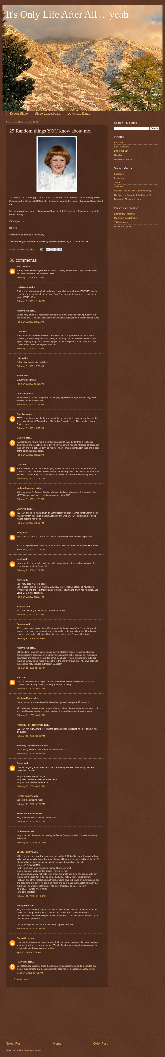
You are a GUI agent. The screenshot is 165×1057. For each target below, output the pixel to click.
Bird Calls (118, 142)
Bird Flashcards (121, 146)
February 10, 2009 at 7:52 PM (31, 668)
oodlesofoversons (26, 488)
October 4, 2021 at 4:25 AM (30, 973)
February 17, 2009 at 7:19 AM (31, 804)
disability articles (88, 969)
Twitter (117, 182)
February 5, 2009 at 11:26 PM (31, 301)
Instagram (119, 178)
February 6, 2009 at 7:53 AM (30, 366)
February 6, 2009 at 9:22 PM (30, 523)
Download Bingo (78, 113)
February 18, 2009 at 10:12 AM (31, 842)
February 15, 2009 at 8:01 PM (31, 786)
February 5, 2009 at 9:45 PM (30, 277)
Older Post (100, 1043)
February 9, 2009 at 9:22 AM (30, 614)
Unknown (21, 509)
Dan (19, 464)
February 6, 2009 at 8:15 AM (30, 428)
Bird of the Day (121, 151)
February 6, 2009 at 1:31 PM (30, 499)
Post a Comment (22, 979)
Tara (19, 677)
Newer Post (13, 1043)
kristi (19, 559)
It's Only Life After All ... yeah (67, 14)
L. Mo (19, 331)
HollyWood (22, 287)
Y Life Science (121, 222)
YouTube (118, 186)
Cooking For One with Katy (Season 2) (132, 195)
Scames (21, 624)
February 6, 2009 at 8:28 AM (30, 455)
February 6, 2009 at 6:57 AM (30, 322)
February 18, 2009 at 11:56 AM (31, 896)
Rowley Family (24, 796)
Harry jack (22, 962)
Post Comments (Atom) (30, 1050)
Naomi (20, 375)
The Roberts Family (27, 813)
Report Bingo (19, 113)
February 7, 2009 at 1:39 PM (30, 570)
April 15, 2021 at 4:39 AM (29, 952)
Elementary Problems (124, 214)
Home (57, 1043)
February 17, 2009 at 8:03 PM (31, 821)
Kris (19, 358)
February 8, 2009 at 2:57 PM (30, 597)
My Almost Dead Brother (126, 218)
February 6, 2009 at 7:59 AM (30, 404)
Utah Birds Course (123, 159)
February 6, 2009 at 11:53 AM (31, 478)
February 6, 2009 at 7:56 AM (30, 384)
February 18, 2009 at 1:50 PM (31, 928)
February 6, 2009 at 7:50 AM (30, 348)
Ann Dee (21, 266)
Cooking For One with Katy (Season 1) (132, 190)
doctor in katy (47, 948)
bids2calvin (22, 393)
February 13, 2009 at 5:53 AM (31, 736)
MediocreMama (24, 698)
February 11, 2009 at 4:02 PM (31, 715)
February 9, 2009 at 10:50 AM (31, 638)
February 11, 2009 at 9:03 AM (31, 688)
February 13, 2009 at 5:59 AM (31, 753)
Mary (19, 580)
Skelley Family (24, 852)
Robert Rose (23, 938)
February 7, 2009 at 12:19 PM (31, 549)
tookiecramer (23, 831)
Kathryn (21, 606)
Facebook (119, 174)
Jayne (20, 763)
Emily (19, 532)
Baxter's (21, 438)
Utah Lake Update (123, 226)
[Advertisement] (57, 1014)
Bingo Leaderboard (47, 113)
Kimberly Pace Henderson (30, 725)
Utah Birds (119, 155)
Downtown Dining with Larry (127, 199)
